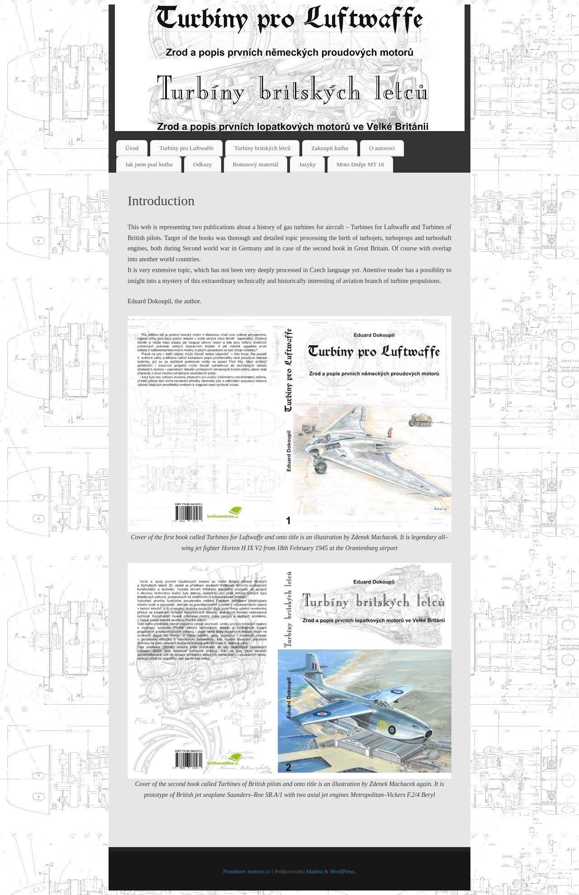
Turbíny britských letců (262, 148)
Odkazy (202, 164)
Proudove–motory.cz (246, 871)
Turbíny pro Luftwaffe (186, 148)
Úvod (132, 148)
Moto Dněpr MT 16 (360, 164)
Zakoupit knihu (329, 148)
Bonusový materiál (256, 164)
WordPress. (343, 871)
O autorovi (382, 148)
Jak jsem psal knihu (149, 164)
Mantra (314, 871)
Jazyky (307, 164)
